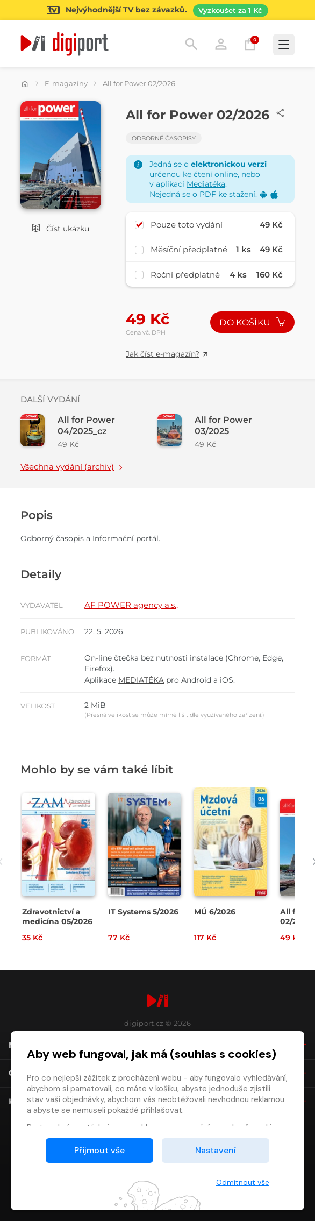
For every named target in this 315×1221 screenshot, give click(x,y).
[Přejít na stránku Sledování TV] (157, 10)
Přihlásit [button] (221, 44)
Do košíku (252, 322)
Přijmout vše (99, 1150)
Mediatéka (206, 184)
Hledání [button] (191, 44)
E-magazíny (66, 83)
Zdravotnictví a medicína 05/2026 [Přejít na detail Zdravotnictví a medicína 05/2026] (57, 916)
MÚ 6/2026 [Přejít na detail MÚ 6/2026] (214, 912)
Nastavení (215, 1150)
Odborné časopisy (164, 138)
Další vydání (50, 399)
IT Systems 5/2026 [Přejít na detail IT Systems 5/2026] (143, 912)
